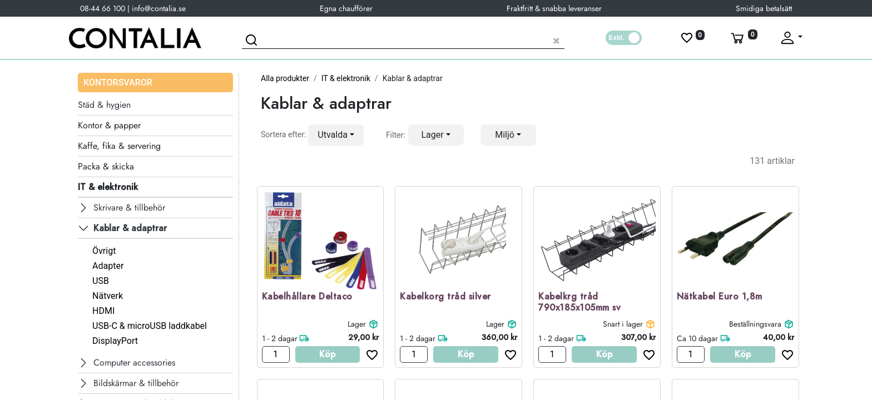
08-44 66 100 (102, 8)
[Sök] (253, 42)
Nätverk (107, 296)
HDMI (103, 311)
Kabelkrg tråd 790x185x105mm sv (579, 302)
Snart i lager (623, 323)
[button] (336, 135)
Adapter (107, 266)
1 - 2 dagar (280, 338)
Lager (357, 323)
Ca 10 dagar (697, 338)
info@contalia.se (159, 8)
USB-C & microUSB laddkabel (149, 326)
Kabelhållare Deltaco (307, 297)
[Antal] (276, 354)
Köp (327, 354)
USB (100, 281)
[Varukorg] (743, 38)
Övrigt (104, 251)
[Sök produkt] (403, 39)
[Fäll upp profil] (791, 38)
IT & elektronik (345, 78)
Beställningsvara (755, 323)
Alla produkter (285, 78)
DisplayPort (115, 341)
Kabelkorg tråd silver (445, 297)
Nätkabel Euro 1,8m (719, 297)
